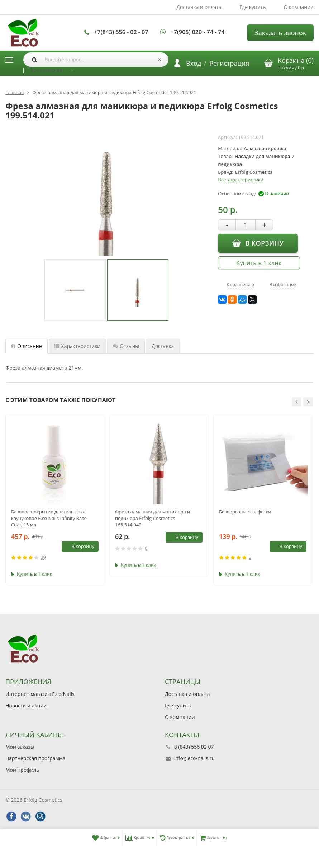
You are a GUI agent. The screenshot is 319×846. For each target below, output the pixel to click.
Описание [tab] (26, 346)
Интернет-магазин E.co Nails (40, 694)
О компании (299, 7)
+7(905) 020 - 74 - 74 (198, 32)
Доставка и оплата (199, 7)
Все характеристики (240, 179)
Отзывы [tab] (126, 346)
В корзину (258, 243)
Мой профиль (22, 769)
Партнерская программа (35, 758)
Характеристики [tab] (77, 346)
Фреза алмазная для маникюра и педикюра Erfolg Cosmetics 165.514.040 (152, 518)
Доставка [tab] (163, 346)
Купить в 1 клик (258, 263)
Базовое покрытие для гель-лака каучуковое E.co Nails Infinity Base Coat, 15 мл (49, 518)
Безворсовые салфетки (245, 511)
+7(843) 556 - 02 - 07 (121, 32)
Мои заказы (19, 746)
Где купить (252, 7)
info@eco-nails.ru (194, 758)
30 (43, 557)
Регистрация (229, 63)
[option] (75, 290)
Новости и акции (26, 705)
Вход (193, 63)
